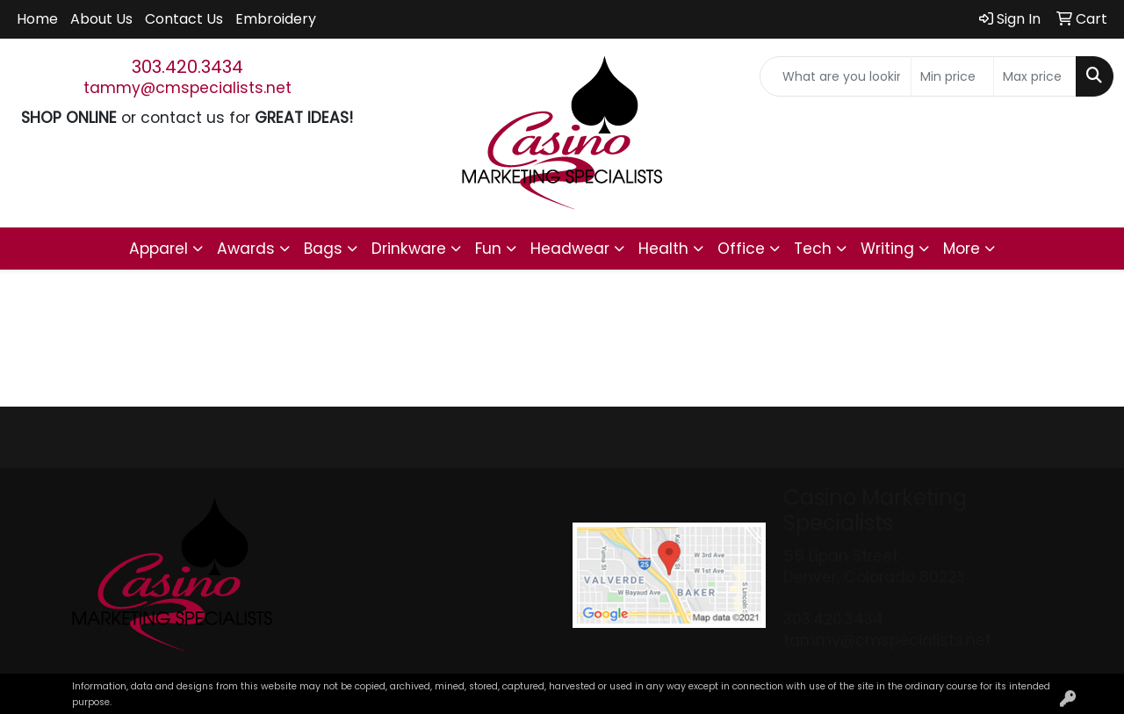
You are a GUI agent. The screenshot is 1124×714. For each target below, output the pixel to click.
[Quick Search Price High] (1035, 76)
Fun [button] (488, 248)
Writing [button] (887, 248)
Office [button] (741, 248)
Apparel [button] (158, 248)
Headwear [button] (569, 248)
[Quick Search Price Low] (952, 76)
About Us (101, 19)
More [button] (961, 248)
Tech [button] (813, 248)
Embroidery (275, 19)
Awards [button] (246, 248)
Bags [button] (323, 248)
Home (37, 19)
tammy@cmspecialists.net (187, 87)
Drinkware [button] (408, 248)
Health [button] (663, 248)
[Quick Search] (835, 76)
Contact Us (184, 19)
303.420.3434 (187, 66)
